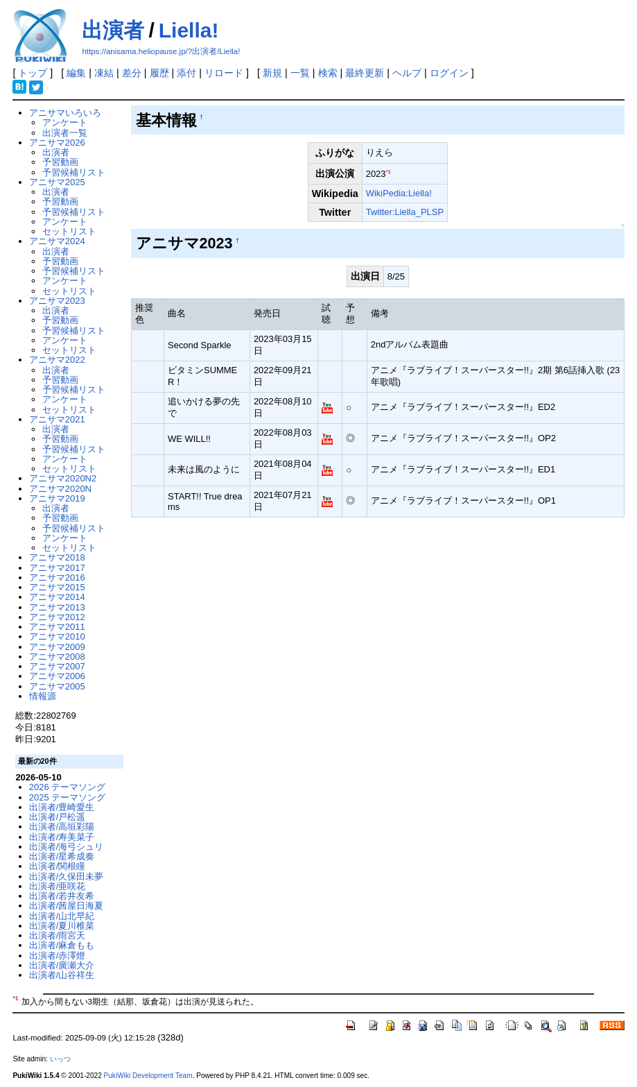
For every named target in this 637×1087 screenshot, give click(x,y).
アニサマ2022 (57, 359)
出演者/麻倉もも (62, 945)
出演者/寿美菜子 (62, 837)
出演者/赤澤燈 (57, 955)
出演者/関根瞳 (57, 866)
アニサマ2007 (57, 666)
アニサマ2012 (57, 617)
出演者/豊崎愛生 (62, 807)
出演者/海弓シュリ (66, 846)
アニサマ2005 (57, 686)
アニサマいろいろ (65, 113)
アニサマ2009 (57, 647)
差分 (131, 72)
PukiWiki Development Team (148, 1075)
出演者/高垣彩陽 (62, 826)
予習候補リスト (73, 172)
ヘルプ (406, 72)
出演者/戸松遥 (57, 817)
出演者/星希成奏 (62, 856)
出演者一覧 (64, 133)
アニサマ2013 (57, 607)
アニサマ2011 (57, 627)
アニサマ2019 (57, 498)
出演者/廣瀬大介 (62, 965)
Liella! (189, 30)
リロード (223, 72)
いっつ (60, 1059)
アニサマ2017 (57, 568)
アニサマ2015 (57, 587)
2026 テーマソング (67, 787)
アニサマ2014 (57, 597)
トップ (32, 72)
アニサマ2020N (60, 488)
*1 (388, 172)
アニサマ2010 (57, 636)
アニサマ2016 (57, 577)
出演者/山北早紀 (62, 916)
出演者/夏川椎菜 (62, 926)
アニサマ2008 (57, 656)
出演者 (113, 30)
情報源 (42, 696)
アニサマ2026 (57, 142)
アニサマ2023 (57, 301)
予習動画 (60, 162)
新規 (272, 72)
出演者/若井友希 (62, 896)
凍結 (104, 72)
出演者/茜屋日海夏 (66, 905)
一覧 (300, 72)
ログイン (449, 72)
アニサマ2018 (57, 557)
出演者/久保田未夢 (66, 876)
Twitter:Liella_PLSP (405, 212)
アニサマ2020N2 (62, 478)
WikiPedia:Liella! (399, 193)
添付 (186, 72)
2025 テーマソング (67, 797)
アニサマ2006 (57, 676)
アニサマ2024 (57, 241)
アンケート (64, 122)
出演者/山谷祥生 (62, 975)
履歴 (159, 72)
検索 (328, 72)
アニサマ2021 (57, 419)
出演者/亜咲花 (57, 886)
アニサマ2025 (57, 182)
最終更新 (364, 72)
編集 (76, 72)
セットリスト (69, 231)
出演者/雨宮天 (57, 935)
